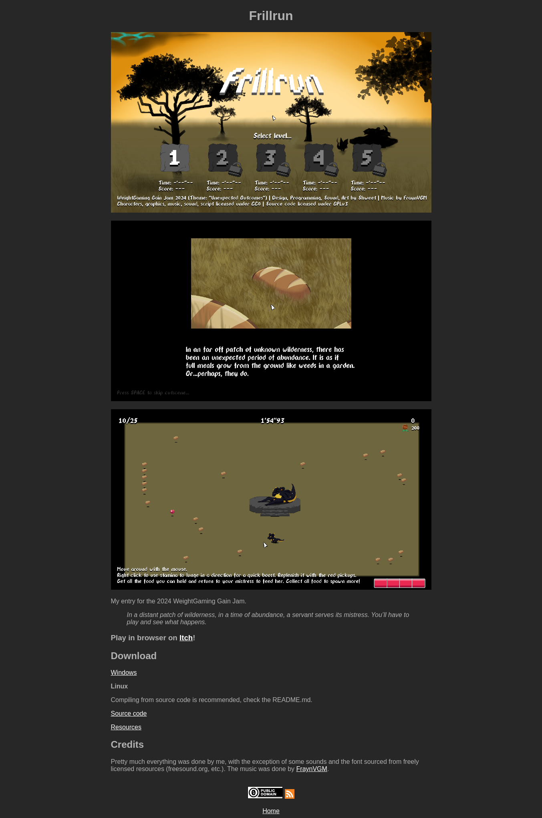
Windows (124, 672)
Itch (186, 637)
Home (271, 811)
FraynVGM (311, 768)
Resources (126, 727)
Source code (129, 713)
